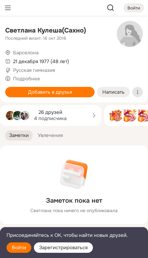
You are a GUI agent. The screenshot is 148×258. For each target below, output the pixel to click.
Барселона (25, 52)
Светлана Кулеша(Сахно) (45, 30)
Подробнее (26, 78)
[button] (19, 135)
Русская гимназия (34, 70)
